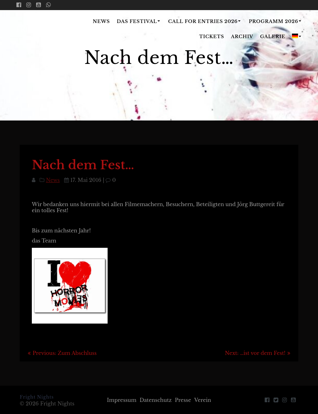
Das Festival (137, 21)
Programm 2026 (273, 21)
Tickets (211, 36)
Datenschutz (156, 400)
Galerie (272, 36)
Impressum (121, 400)
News (101, 21)
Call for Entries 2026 (203, 21)
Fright (46, 29)
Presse (183, 400)
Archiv (242, 36)
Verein (202, 400)
